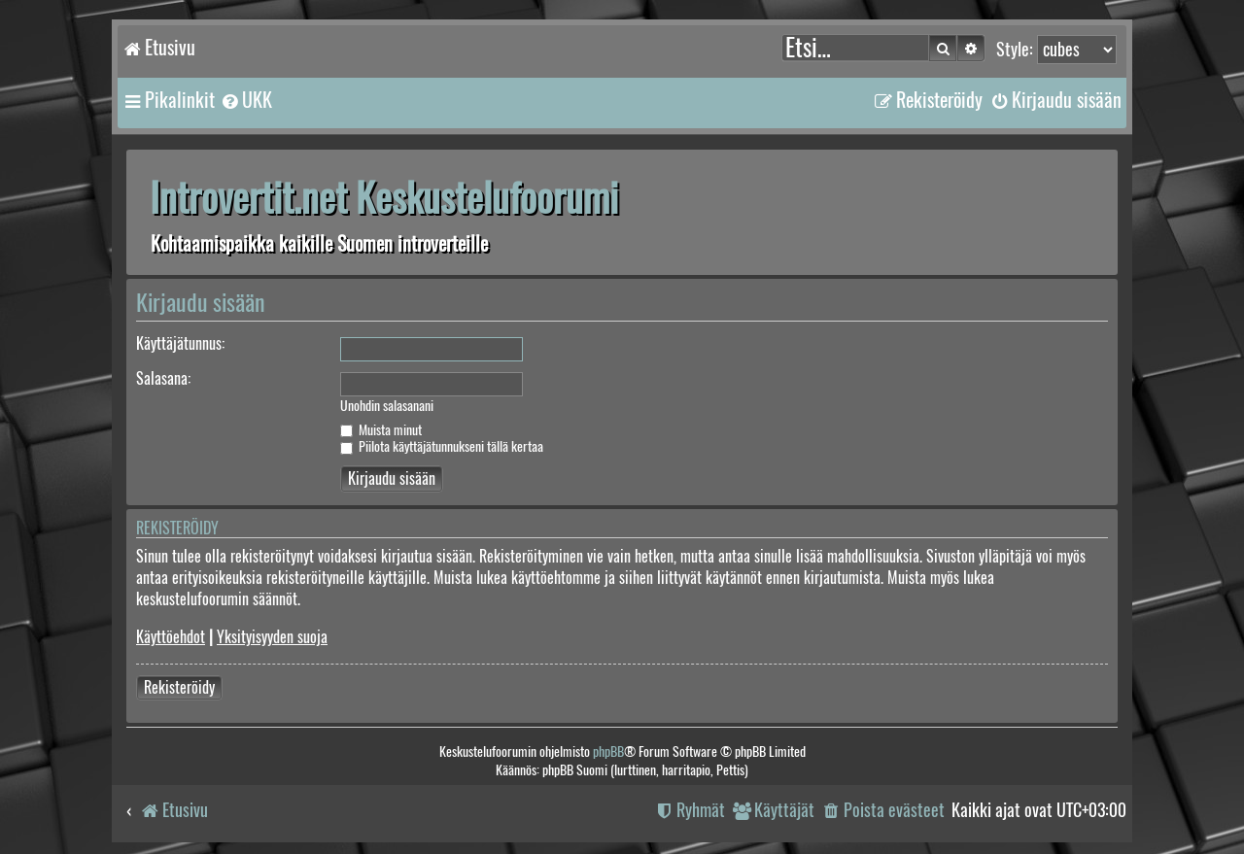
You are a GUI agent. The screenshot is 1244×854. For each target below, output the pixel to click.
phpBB (608, 751)
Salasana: (163, 378)
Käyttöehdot (170, 637)
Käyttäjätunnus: (180, 343)
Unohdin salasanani (386, 406)
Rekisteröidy (179, 687)
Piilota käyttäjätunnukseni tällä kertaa (441, 446)
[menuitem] (246, 100)
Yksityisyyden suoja (272, 637)
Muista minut (381, 430)
